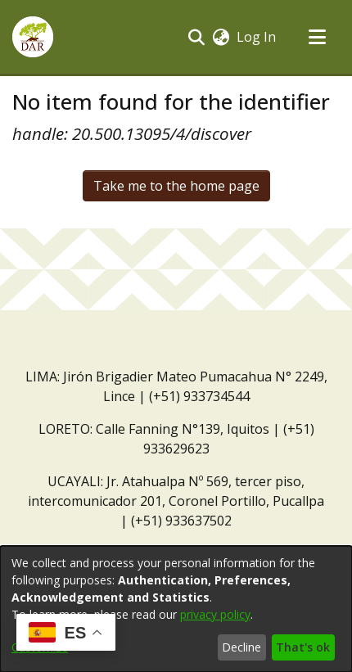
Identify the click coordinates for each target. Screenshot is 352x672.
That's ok (303, 647)
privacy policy (215, 614)
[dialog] (176, 609)
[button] (32, 36)
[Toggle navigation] (317, 36)
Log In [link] (257, 37)
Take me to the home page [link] (176, 186)
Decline (241, 647)
